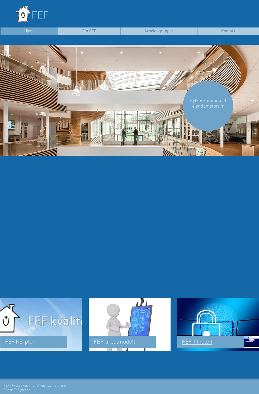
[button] (129, 100)
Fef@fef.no (22, 390)
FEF (40, 16)
